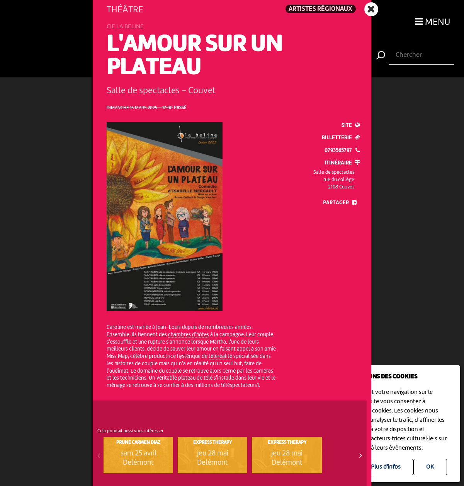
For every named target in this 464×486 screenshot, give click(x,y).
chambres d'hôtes (188, 334)
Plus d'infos (386, 467)
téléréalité (220, 356)
